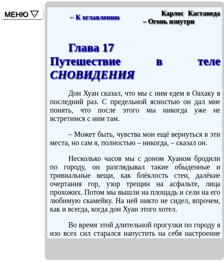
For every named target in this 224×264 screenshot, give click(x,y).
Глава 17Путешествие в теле (135, 61)
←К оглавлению (94, 17)
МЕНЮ (16, 14)
